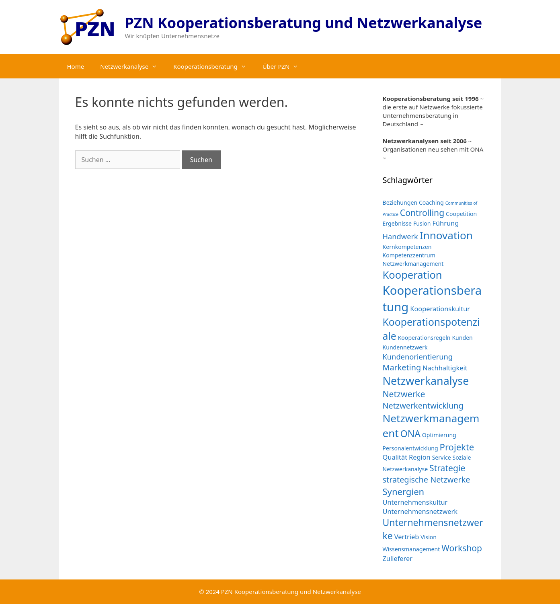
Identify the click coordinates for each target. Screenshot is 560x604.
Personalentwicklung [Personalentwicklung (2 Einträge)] (410, 448)
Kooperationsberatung (213, 66)
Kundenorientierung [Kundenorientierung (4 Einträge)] (418, 356)
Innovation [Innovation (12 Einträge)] (446, 235)
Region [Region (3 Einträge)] (420, 457)
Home (75, 66)
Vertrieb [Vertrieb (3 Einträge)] (406, 536)
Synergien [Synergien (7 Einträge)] (404, 491)
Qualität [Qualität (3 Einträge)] (395, 457)
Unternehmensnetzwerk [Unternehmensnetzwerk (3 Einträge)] (420, 511)
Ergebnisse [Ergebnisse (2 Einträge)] (397, 223)
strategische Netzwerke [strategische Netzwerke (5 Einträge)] (426, 479)
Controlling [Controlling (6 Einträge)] (422, 212)
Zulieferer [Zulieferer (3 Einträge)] (397, 558)
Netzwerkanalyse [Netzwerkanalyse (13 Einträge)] (426, 380)
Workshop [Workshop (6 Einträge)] (461, 548)
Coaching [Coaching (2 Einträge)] (431, 202)
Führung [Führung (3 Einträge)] (445, 223)
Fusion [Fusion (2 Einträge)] (422, 223)
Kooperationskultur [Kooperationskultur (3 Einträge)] (440, 308)
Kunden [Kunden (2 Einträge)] (462, 337)
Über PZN (285, 66)
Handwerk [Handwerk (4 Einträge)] (400, 236)
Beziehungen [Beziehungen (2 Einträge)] (400, 202)
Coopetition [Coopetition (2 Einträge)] (461, 214)
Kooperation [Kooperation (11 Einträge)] (412, 274)
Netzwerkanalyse (132, 66)
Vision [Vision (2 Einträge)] (429, 537)
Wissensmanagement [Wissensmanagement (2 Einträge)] (411, 549)
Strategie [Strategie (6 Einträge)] (447, 468)
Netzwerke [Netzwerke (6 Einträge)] (404, 394)
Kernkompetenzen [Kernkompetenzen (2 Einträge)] (407, 247)
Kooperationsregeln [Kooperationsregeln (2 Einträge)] (424, 337)
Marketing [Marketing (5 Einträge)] (402, 367)
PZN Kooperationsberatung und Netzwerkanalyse (303, 23)
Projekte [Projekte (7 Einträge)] (457, 447)
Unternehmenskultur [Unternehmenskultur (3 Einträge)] (415, 502)
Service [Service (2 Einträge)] (441, 457)
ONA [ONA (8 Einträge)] (410, 433)
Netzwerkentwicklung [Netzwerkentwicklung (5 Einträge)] (423, 405)
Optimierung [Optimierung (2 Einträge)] (439, 435)
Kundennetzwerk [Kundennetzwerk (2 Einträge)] (405, 347)
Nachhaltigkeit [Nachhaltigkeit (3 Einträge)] (445, 367)
